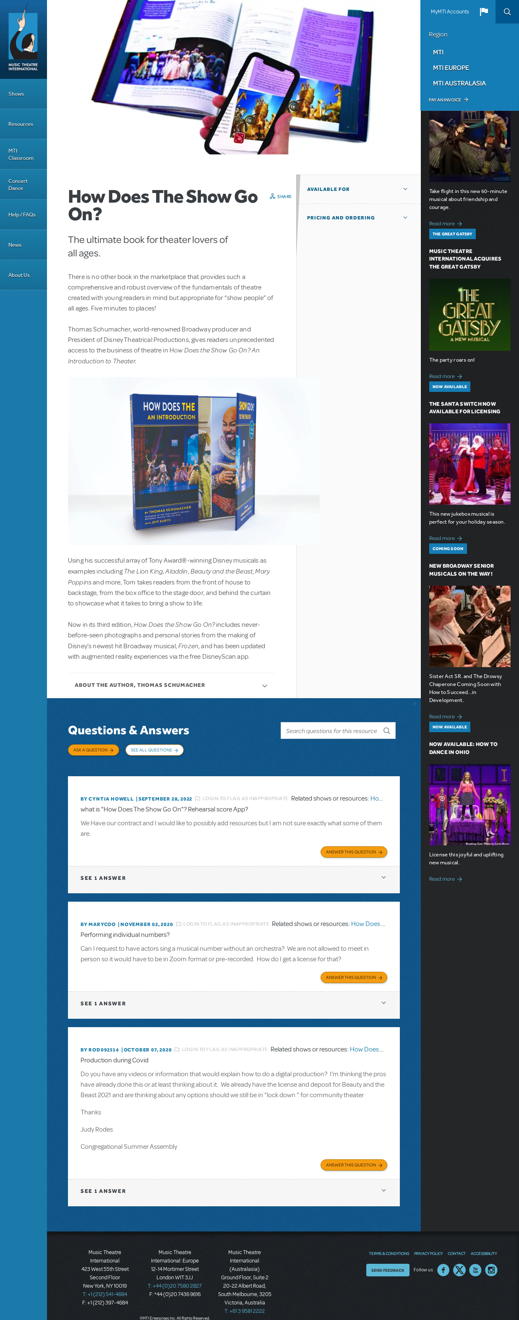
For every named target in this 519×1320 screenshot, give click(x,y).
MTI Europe (451, 67)
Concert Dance (18, 184)
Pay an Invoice (445, 100)
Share (284, 196)
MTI (438, 52)
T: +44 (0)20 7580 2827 (175, 1282)
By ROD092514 (100, 1046)
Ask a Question (90, 750)
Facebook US (443, 1266)
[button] (484, 11)
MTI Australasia (459, 83)
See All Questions (151, 750)
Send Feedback (387, 1266)
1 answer (103, 875)
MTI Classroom (21, 154)
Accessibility (484, 1249)
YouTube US (475, 1266)
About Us (19, 275)
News (14, 244)
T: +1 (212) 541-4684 (105, 1290)
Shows (16, 93)
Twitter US (459, 1266)
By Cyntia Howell (107, 796)
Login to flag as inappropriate (246, 796)
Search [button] (507, 11)
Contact (457, 1249)
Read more (447, 223)
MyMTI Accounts (450, 11)
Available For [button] (328, 189)
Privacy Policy (428, 1249)
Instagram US (491, 1266)
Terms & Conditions (389, 1249)
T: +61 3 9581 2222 (244, 1307)
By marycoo (98, 921)
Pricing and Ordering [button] (341, 218)
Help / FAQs (22, 214)
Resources (20, 124)
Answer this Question (351, 849)
